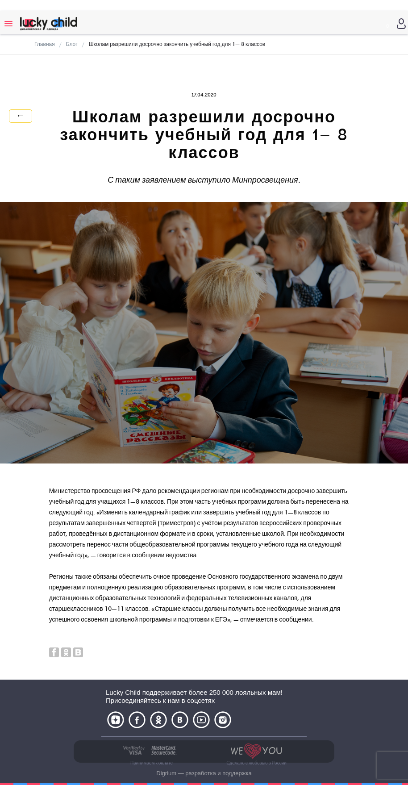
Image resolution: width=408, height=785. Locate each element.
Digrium (166, 773)
